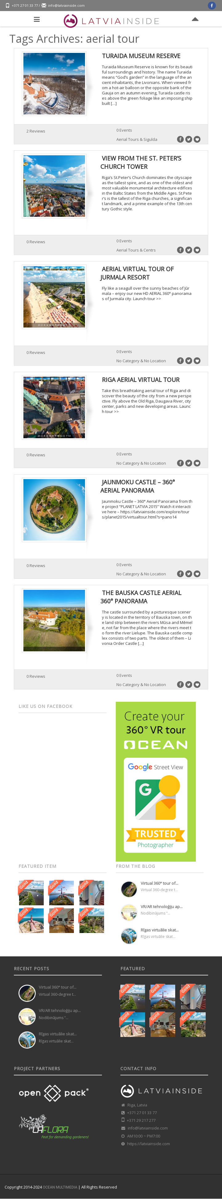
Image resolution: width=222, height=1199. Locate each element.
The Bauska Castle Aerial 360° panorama (140, 597)
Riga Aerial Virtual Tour (141, 379)
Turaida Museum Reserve (141, 56)
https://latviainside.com (148, 1143)
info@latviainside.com (66, 5)
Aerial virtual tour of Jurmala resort (137, 273)
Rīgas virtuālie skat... (160, 930)
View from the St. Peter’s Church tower (140, 162)
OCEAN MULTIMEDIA (60, 1187)
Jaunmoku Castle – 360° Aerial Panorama (137, 486)
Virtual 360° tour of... (159, 883)
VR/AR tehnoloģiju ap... (162, 906)
